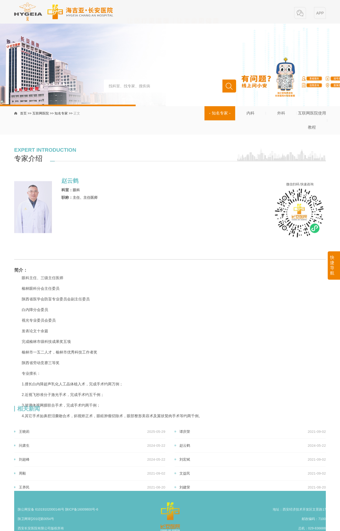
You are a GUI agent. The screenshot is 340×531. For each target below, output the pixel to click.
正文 (76, 114)
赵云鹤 (184, 471)
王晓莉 (24, 457)
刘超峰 (24, 485)
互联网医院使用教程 (312, 120)
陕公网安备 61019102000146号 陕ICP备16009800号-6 (58, 520)
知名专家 (61, 114)
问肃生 (24, 471)
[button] (300, 13)
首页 (23, 114)
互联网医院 (40, 114)
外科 (281, 113)
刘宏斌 (184, 485)
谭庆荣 (184, 457)
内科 (250, 113)
